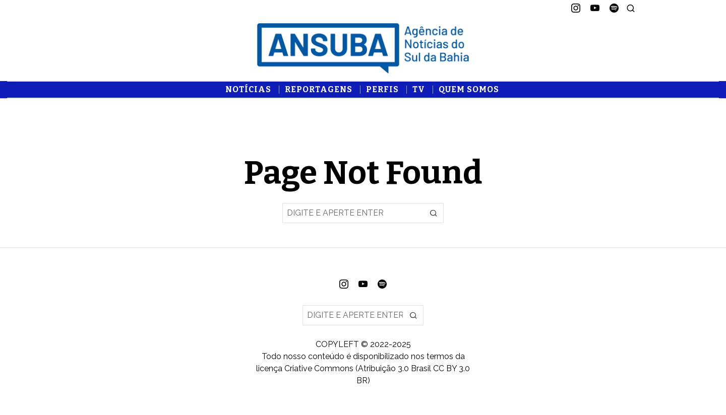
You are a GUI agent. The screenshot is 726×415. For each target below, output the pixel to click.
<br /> (363, 136)
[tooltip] (576, 8)
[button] (434, 213)
